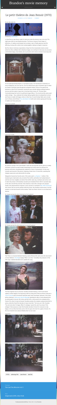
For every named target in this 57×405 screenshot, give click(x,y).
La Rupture (37, 176)
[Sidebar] (2, 7)
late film (30, 374)
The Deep (16, 257)
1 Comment (36, 18)
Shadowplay (14, 36)
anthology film (14, 374)
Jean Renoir (23, 374)
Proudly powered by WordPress (22, 401)
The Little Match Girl (25, 99)
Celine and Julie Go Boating (21, 297)
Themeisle (39, 401)
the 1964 (46, 185)
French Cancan (9, 295)
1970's (7, 374)
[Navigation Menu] (54, 7)
